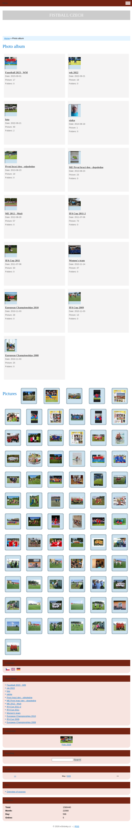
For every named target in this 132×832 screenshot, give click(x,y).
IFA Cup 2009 (76, 307)
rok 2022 (73, 72)
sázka (72, 120)
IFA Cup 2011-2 (77, 213)
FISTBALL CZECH (66, 15)
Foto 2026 (66, 744)
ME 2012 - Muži (13, 213)
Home (7, 38)
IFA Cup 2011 (12, 260)
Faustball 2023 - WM (16, 72)
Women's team (77, 260)
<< (15, 776)
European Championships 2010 (22, 307)
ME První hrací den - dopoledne (86, 167)
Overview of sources (16, 791)
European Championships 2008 (22, 355)
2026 (69, 776)
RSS (77, 826)
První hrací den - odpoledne (20, 166)
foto (7, 119)
